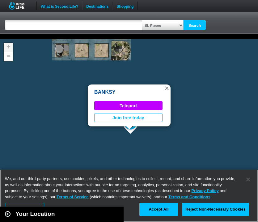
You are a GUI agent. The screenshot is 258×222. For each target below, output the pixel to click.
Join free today (128, 117)
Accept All (158, 209)
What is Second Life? (59, 5)
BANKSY (105, 92)
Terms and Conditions (189, 197)
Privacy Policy (204, 190)
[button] (167, 88)
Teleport (128, 105)
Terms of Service (73, 197)
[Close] (248, 179)
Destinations (97, 5)
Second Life (20, 6)
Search (194, 25)
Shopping (124, 5)
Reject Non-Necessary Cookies (215, 209)
